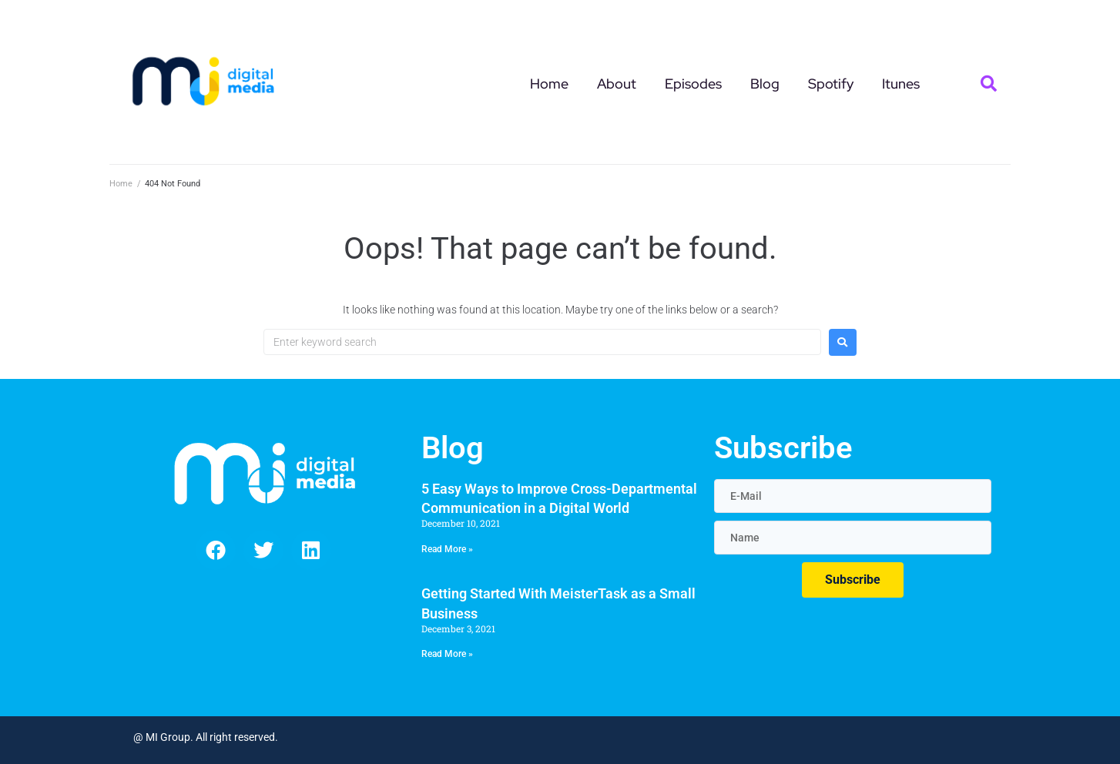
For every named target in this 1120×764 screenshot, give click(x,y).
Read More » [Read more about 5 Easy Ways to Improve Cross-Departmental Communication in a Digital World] (447, 549)
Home (120, 184)
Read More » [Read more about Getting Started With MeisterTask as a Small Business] (447, 653)
